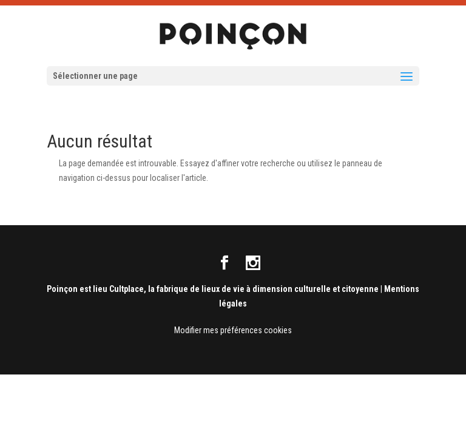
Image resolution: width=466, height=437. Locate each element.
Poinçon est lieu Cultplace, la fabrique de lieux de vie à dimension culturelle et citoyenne (213, 289)
